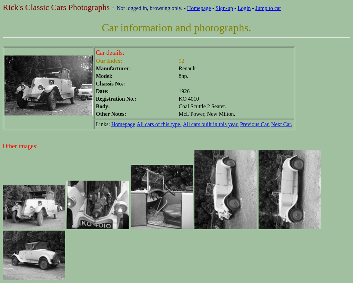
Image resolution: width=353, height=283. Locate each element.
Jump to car (268, 8)
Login (244, 8)
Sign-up (224, 8)
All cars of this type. (159, 124)
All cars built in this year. (211, 124)
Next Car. (281, 124)
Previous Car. (255, 124)
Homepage (199, 8)
